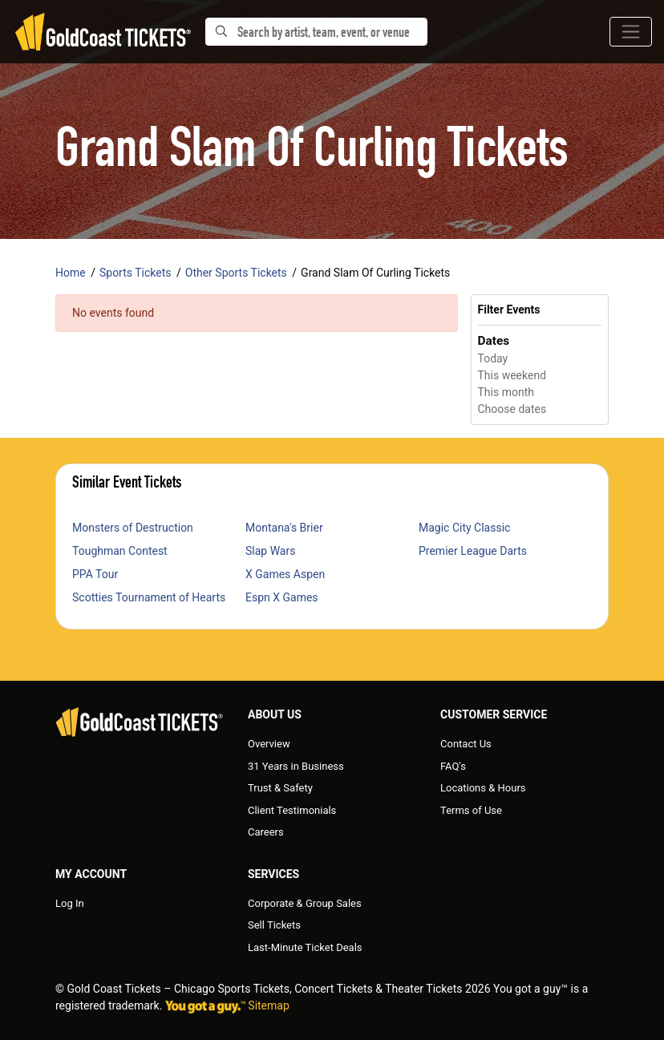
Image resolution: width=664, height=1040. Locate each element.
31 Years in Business (296, 766)
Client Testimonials (292, 810)
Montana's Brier (284, 527)
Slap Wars (270, 550)
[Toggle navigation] (630, 32)
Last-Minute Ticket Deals (305, 947)
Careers (266, 832)
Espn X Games (281, 597)
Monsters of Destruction (132, 527)
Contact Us (466, 744)
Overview (269, 744)
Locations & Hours (483, 788)
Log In (69, 903)
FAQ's (453, 766)
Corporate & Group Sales (305, 903)
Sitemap (268, 1005)
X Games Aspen (285, 574)
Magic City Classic (464, 527)
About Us (275, 714)
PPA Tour (95, 574)
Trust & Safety (280, 788)
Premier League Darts (473, 550)
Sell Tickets (274, 925)
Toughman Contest (120, 550)
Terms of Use (471, 810)
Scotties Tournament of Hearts (148, 597)
